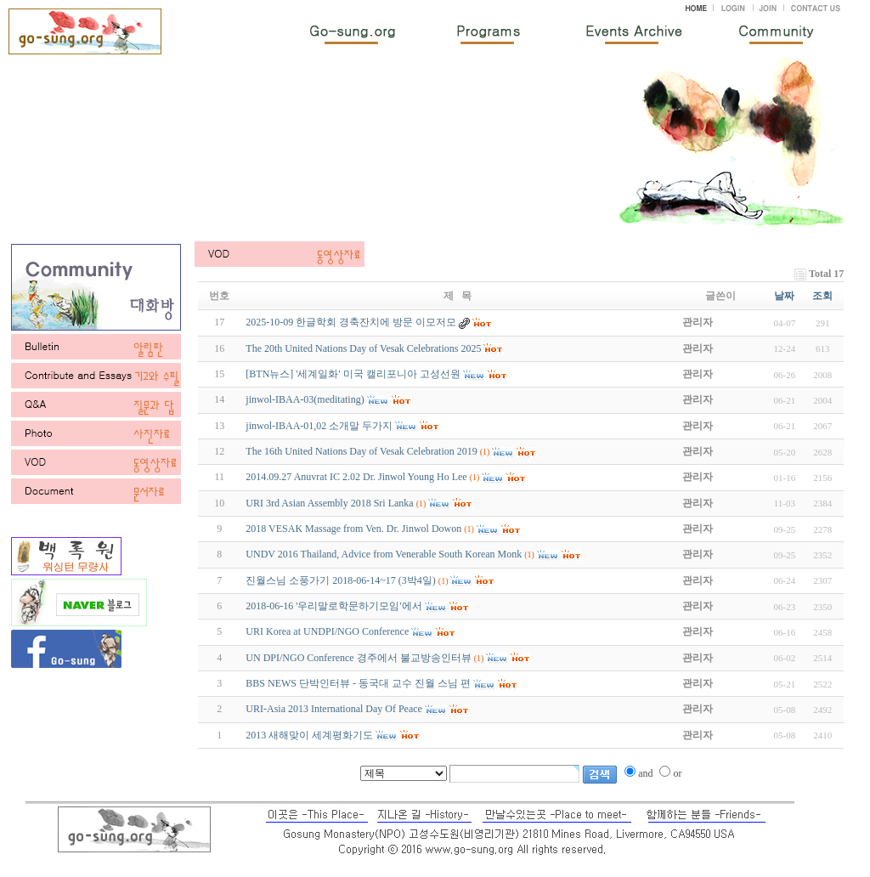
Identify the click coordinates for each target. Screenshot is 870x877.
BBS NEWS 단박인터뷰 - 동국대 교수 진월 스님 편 (358, 683)
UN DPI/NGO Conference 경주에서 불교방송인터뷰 (358, 658)
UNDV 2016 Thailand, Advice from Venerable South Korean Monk (384, 554)
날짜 (784, 296)
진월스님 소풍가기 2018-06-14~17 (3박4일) (340, 580)
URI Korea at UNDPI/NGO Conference (327, 631)
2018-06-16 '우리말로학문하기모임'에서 (333, 606)
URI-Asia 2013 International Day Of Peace (334, 709)
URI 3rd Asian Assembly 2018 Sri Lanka (329, 503)
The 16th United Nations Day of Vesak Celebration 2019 (361, 451)
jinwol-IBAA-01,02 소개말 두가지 (319, 426)
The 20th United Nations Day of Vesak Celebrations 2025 (363, 348)
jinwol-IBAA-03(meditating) (305, 399)
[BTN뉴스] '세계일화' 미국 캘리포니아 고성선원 (353, 374)
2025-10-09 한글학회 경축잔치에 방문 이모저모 (351, 322)
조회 (822, 296)
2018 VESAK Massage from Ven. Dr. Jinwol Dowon (353, 529)
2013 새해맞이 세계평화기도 (309, 735)
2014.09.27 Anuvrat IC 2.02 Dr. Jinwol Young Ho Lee (356, 477)
